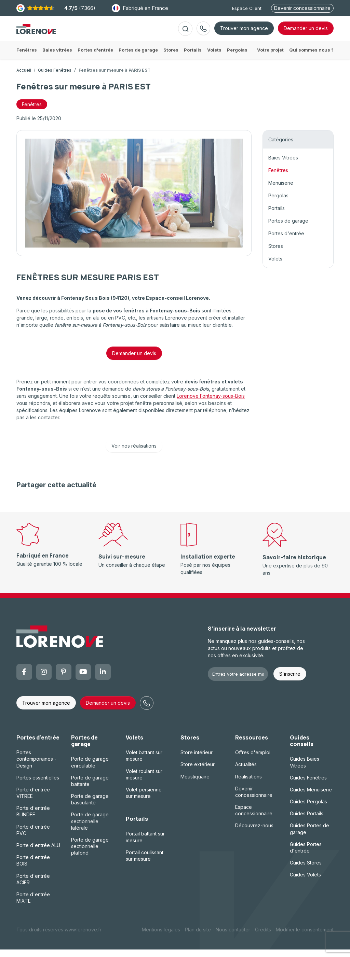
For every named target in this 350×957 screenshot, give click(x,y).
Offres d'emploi (252, 760)
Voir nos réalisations (134, 453)
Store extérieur (197, 772)
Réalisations (248, 784)
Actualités (246, 772)
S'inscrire (289, 681)
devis (306, 32)
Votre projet (270, 57)
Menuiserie (280, 190)
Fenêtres (278, 178)
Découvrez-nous (254, 833)
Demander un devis (134, 361)
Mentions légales (161, 937)
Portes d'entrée (286, 241)
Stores (275, 253)
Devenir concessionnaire (302, 8)
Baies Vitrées (283, 165)
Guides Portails (306, 821)
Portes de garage (288, 228)
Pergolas (278, 203)
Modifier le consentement (305, 937)
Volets (275, 266)
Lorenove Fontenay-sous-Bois (211, 403)
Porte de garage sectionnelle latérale (90, 828)
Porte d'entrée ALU (38, 853)
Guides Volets (305, 882)
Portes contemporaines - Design (36, 766)
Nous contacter (233, 937)
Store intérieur (196, 760)
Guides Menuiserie (311, 797)
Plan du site (198, 937)
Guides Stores (306, 870)
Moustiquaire (195, 784)
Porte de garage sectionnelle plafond (90, 853)
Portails (276, 216)
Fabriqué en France (140, 8)
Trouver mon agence (244, 32)
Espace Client (246, 8)
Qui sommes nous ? (311, 57)
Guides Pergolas (308, 809)
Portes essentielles (37, 785)
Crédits (263, 937)
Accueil (23, 77)
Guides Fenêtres (54, 77)
